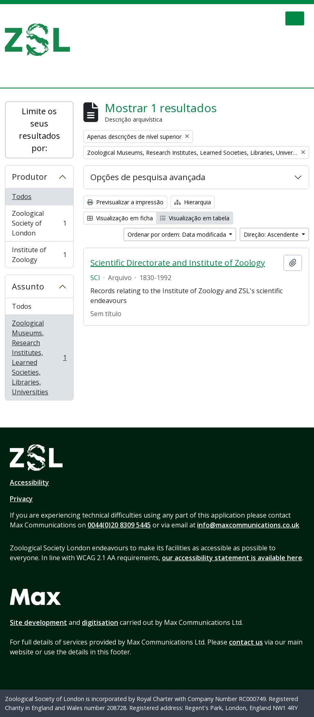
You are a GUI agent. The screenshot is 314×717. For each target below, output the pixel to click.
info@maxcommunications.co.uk (248, 524)
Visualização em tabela (194, 218)
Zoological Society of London (39, 223)
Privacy (21, 498)
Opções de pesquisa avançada (147, 177)
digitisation (100, 622)
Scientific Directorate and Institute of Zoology (177, 263)
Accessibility (29, 482)
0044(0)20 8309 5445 (119, 524)
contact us (246, 642)
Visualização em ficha (120, 218)
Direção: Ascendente (272, 234)
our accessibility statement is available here (232, 557)
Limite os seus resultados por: (39, 130)
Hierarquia (192, 202)
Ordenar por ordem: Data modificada (178, 234)
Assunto (28, 286)
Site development (38, 622)
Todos (21, 196)
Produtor (29, 176)
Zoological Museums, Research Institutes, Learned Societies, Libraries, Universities (39, 357)
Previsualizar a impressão (125, 202)
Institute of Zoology (39, 254)
